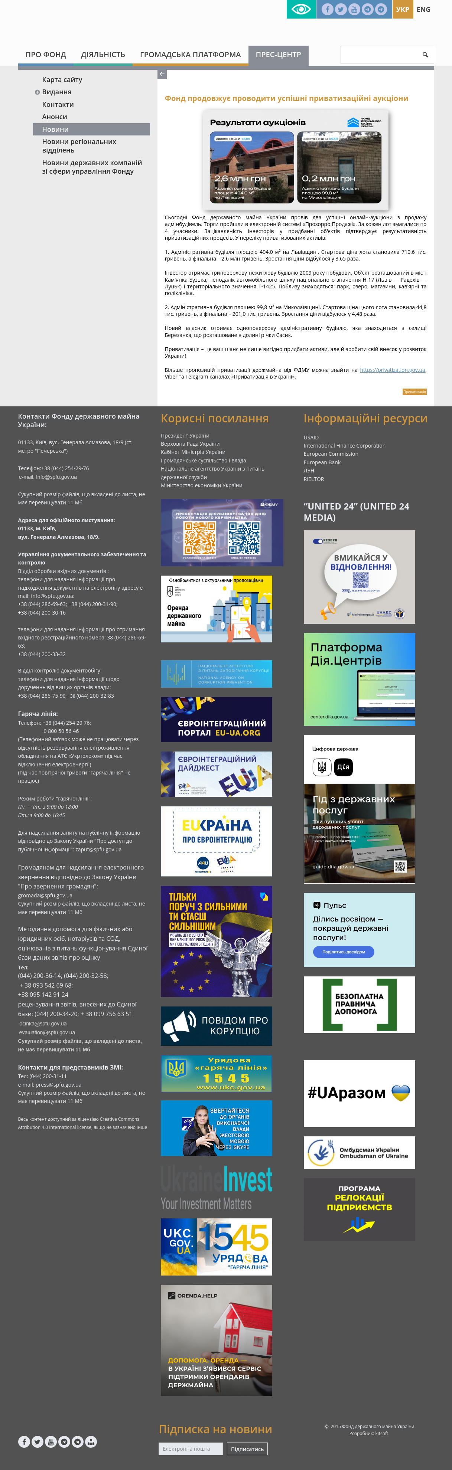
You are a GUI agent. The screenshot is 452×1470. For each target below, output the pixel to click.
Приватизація (414, 391)
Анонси (54, 116)
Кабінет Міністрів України (193, 451)
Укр (402, 9)
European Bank (322, 462)
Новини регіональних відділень (79, 145)
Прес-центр (278, 54)
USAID (311, 437)
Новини (55, 129)
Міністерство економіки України (202, 485)
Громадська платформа (190, 54)
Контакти (58, 104)
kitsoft (381, 1433)
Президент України (185, 435)
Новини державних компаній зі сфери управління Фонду (92, 167)
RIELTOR (314, 478)
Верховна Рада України (190, 443)
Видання (53, 91)
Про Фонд (46, 54)
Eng (424, 9)
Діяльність (103, 54)
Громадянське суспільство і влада (203, 460)
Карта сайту (62, 79)
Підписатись (247, 1449)
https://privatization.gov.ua (392, 369)
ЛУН (309, 470)
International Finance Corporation (345, 445)
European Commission (331, 453)
